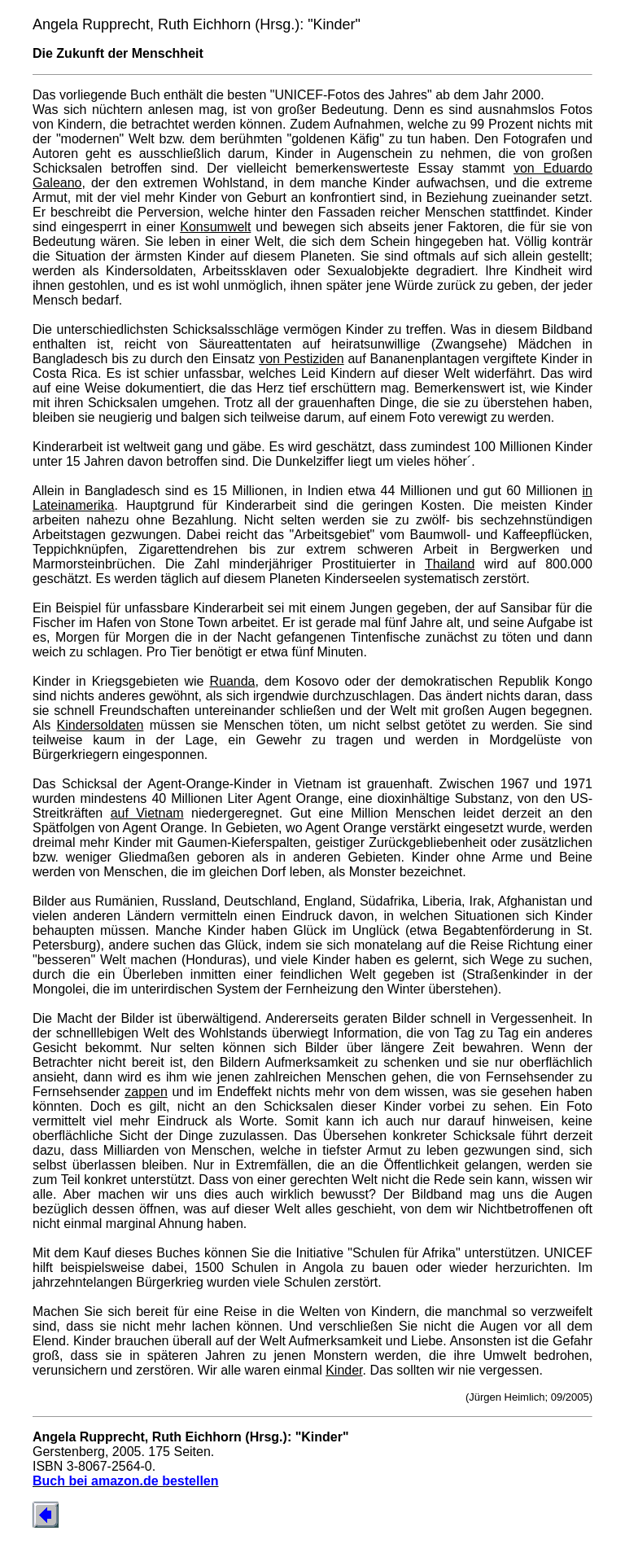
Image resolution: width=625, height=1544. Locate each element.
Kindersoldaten (100, 725)
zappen (146, 1092)
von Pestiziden (301, 359)
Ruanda (232, 681)
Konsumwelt (215, 227)
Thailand (449, 564)
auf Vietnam (147, 813)
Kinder (344, 1370)
